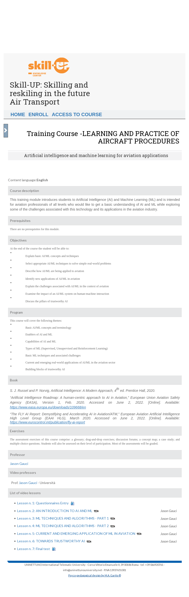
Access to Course (77, 114)
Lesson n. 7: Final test (33, 549)
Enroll (38, 114)
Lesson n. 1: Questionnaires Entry (43, 503)
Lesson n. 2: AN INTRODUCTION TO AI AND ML (54, 511)
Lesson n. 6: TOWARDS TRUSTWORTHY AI (51, 541)
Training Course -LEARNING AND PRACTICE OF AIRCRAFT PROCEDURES (103, 137)
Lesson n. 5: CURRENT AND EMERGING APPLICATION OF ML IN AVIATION (76, 533)
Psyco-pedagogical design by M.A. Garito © (94, 575)
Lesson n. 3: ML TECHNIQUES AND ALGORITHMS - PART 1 (63, 518)
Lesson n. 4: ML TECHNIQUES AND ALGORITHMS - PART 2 (63, 526)
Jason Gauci (19, 463)
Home (18, 114)
